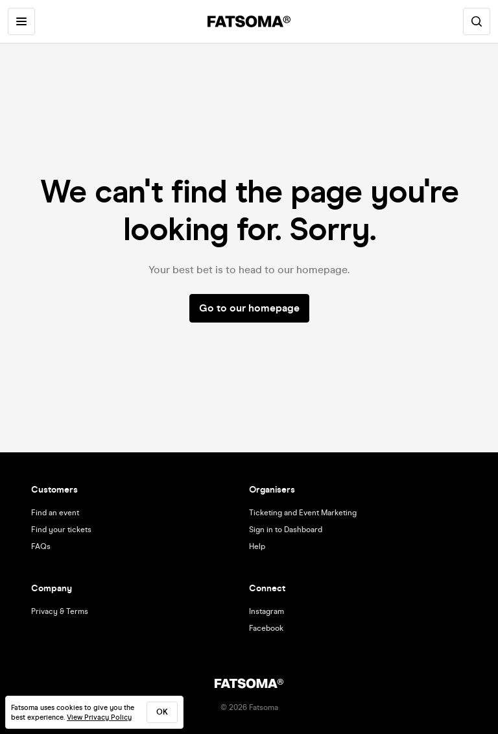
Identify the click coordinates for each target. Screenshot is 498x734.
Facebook (266, 628)
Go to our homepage (249, 308)
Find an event (55, 512)
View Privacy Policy (99, 717)
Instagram (266, 611)
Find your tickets (61, 529)
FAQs (41, 546)
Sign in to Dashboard (285, 529)
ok (162, 711)
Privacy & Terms (59, 611)
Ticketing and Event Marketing (303, 512)
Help (257, 546)
